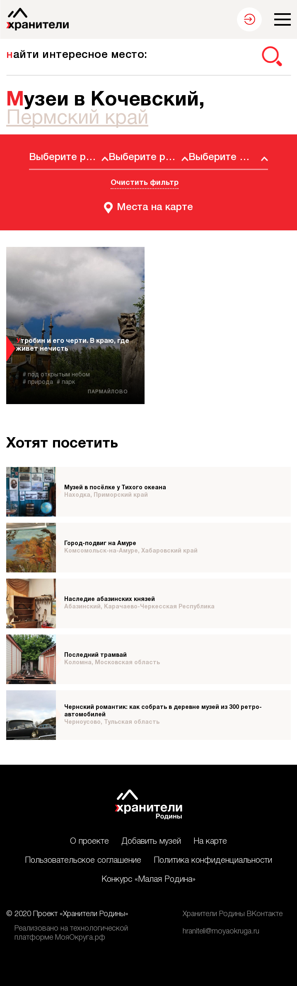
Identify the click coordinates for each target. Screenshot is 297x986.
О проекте (89, 841)
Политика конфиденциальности (213, 860)
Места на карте (155, 207)
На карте (210, 841)
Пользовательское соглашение (83, 860)
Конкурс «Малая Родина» (148, 879)
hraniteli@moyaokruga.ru (221, 931)
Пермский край (77, 119)
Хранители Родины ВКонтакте (233, 914)
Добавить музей (151, 841)
